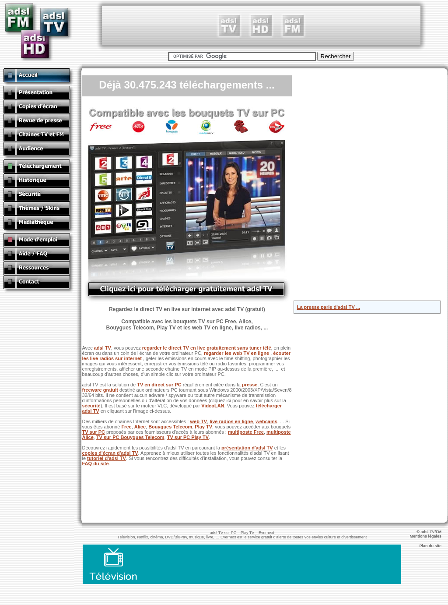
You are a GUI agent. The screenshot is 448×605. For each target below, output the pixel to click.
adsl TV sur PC (223, 533)
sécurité (91, 405)
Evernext (266, 533)
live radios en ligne (231, 421)
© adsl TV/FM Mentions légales (429, 534)
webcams (266, 421)
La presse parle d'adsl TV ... (328, 307)
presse (249, 384)
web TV (198, 421)
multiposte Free (246, 432)
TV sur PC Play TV (188, 437)
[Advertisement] (261, 25)
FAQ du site (95, 463)
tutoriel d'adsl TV (106, 458)
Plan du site (433, 546)
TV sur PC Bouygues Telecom (130, 437)
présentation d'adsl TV (247, 447)
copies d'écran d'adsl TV (110, 453)
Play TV (247, 533)
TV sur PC (93, 432)
